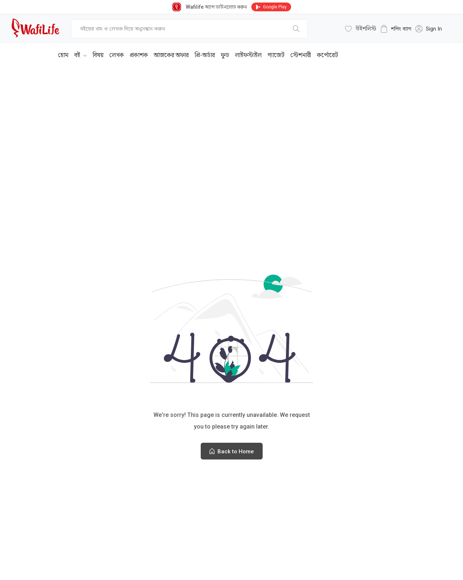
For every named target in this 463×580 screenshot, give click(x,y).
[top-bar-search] (189, 28)
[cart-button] (395, 28)
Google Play (271, 6)
